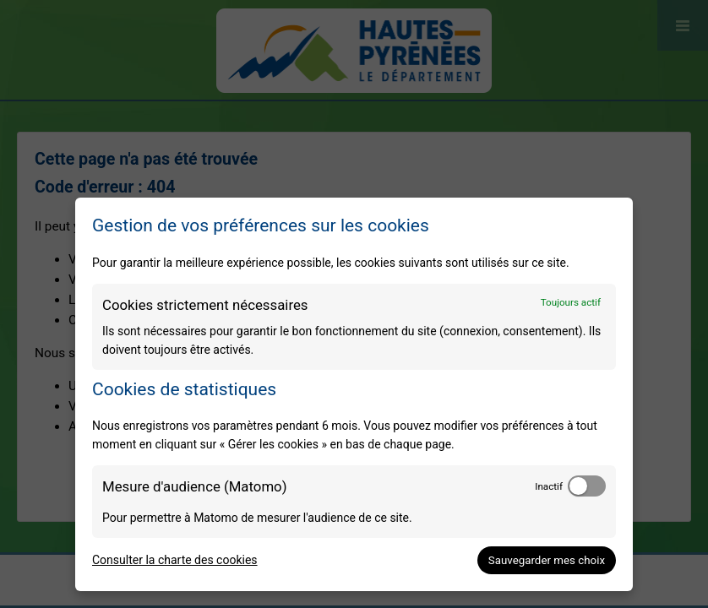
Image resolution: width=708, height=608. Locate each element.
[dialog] (354, 394)
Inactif (549, 486)
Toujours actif (571, 302)
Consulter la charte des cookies (175, 560)
